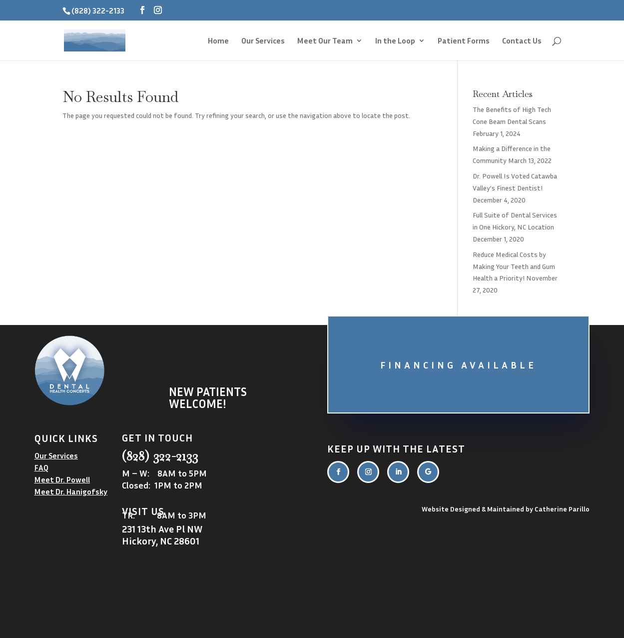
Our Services (263, 41)
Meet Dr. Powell (62, 479)
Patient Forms (464, 41)
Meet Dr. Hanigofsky (70, 491)
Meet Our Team (325, 41)
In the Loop (395, 41)
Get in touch (157, 438)
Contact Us (522, 41)
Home (218, 41)
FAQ (41, 467)
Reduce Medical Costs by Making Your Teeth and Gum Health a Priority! (514, 266)
